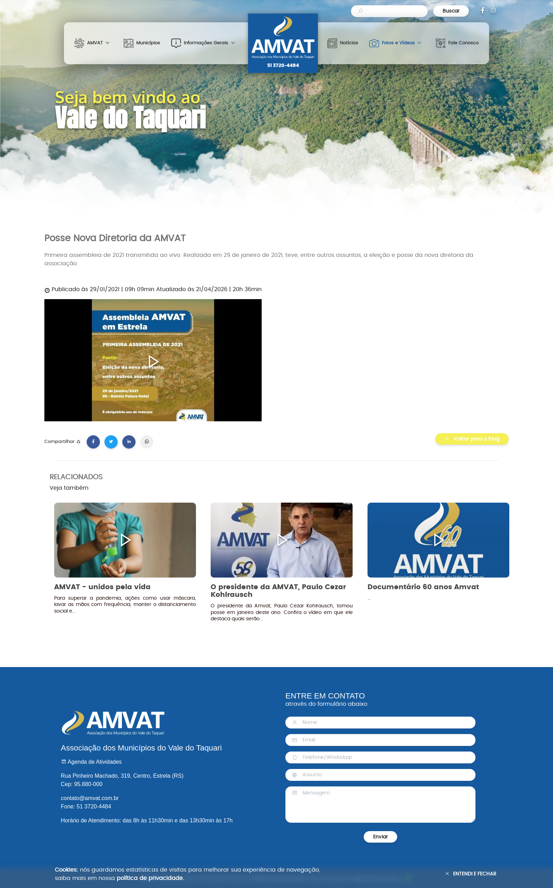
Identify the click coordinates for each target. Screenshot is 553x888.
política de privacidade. (150, 878)
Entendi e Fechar (470, 873)
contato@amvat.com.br (90, 798)
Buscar (451, 11)
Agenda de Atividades (91, 762)
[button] (93, 43)
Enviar (380, 836)
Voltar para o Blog (472, 439)
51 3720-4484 (283, 65)
